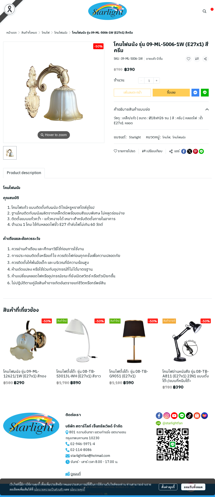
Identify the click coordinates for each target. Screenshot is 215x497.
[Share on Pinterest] (195, 151)
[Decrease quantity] (141, 80)
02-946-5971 (81, 444)
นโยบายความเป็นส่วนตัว (49, 489)
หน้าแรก (12, 32)
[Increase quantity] (157, 80)
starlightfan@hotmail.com (90, 456)
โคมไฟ (46, 32)
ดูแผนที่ (76, 474)
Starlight (135, 137)
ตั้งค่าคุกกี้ (168, 487)
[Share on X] (189, 151)
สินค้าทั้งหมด (29, 32)
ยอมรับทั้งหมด (193, 487)
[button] (204, 11)
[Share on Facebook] (183, 151)
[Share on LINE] (201, 151)
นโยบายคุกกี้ (77, 489)
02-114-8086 (81, 450)
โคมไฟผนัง (60, 32)
